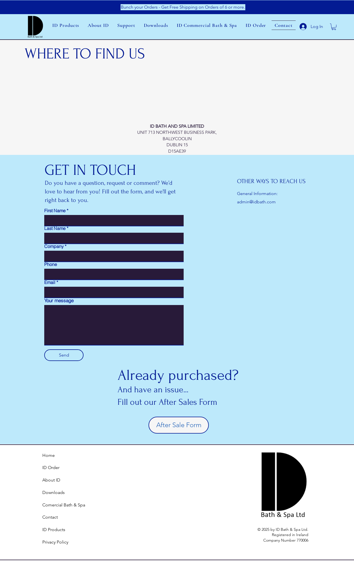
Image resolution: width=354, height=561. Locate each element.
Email (49, 282)
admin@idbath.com (256, 201)
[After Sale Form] (179, 425)
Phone (50, 264)
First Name (55, 210)
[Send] (64, 355)
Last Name (55, 228)
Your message (59, 300)
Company (54, 246)
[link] (334, 27)
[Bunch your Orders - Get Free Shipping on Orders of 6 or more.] (183, 7)
